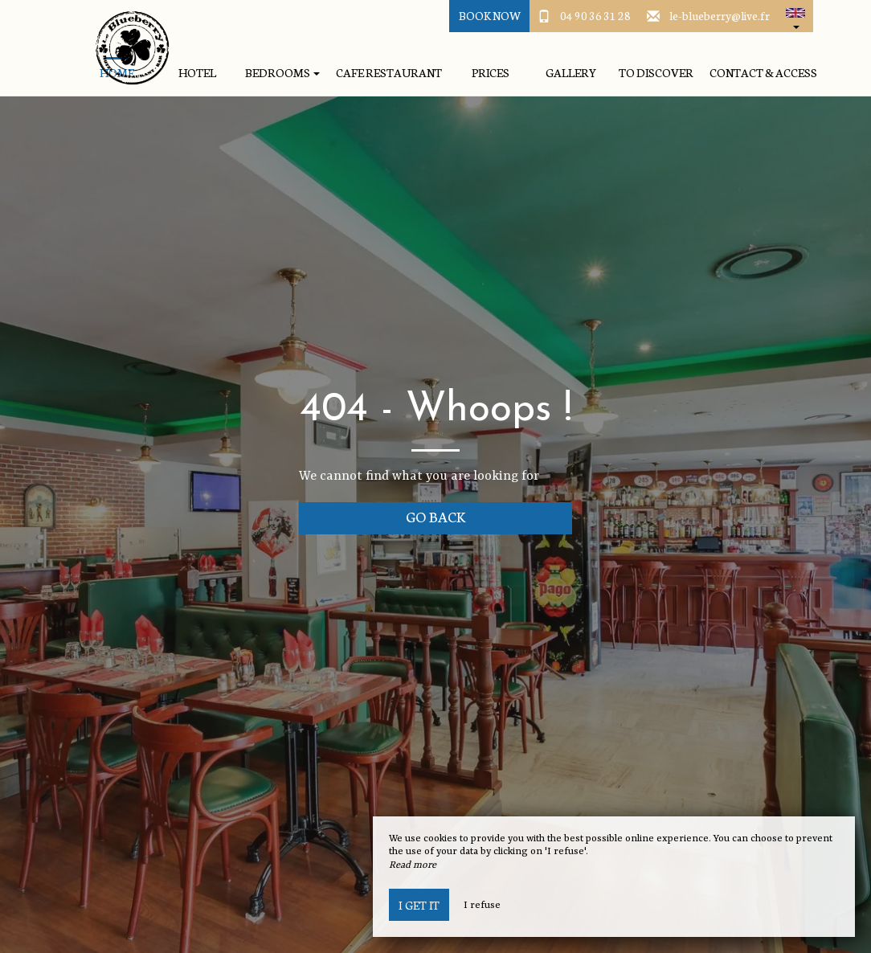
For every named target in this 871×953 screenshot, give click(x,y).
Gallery (571, 72)
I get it (419, 905)
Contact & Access (763, 72)
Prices (490, 72)
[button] (795, 16)
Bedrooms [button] (282, 72)
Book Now (490, 15)
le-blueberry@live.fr (719, 15)
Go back (436, 516)
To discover (656, 72)
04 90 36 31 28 (595, 15)
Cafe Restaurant (389, 72)
